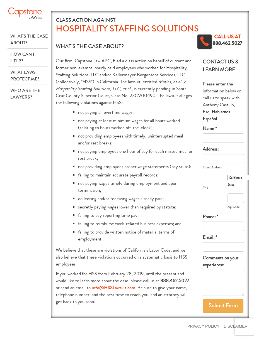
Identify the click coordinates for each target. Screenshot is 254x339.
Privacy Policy (203, 326)
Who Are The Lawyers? (25, 93)
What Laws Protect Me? (24, 75)
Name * (210, 128)
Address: (211, 149)
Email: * (210, 237)
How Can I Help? (22, 57)
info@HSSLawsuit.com (113, 287)
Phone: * (210, 216)
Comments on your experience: (220, 261)
